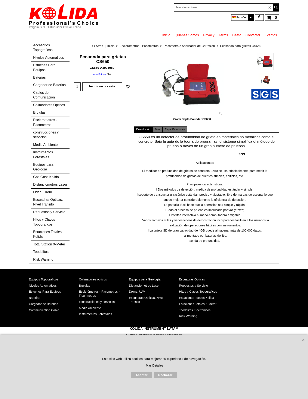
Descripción (143, 129)
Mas (157, 129)
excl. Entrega (99, 74)
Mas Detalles (154, 365)
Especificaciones (175, 129)
